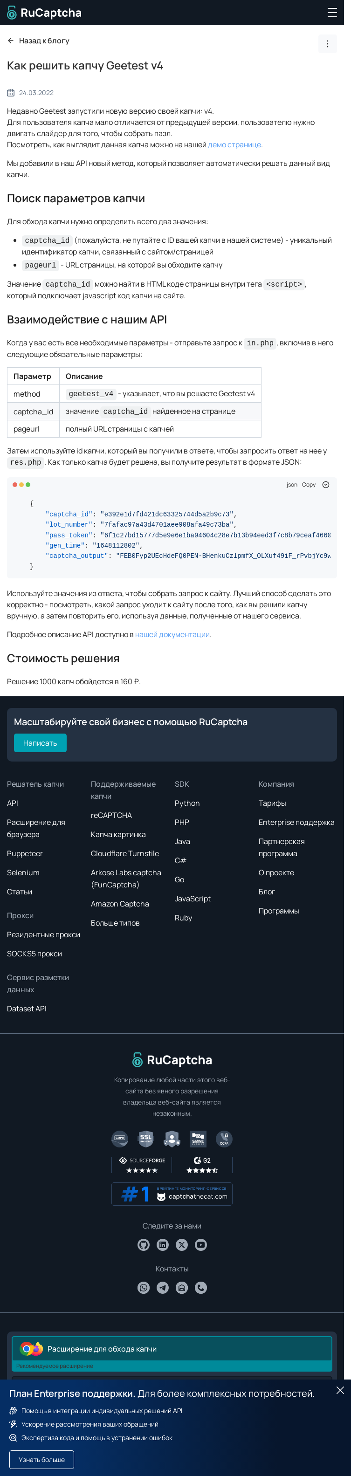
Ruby (183, 918)
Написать (40, 743)
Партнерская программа (282, 847)
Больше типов (115, 923)
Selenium (23, 872)
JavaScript (193, 898)
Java (182, 841)
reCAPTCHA (111, 815)
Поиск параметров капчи (76, 198)
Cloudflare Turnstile (125, 853)
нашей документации (172, 634)
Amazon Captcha (120, 904)
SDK (182, 784)
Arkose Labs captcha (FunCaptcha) (126, 878)
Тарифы (272, 803)
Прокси (20, 915)
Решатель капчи (35, 784)
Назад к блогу (38, 40)
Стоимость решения (63, 658)
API (12, 803)
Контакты (172, 1268)
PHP (182, 822)
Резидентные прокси (43, 934)
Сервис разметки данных (38, 983)
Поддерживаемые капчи (123, 790)
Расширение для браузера (36, 828)
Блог (267, 891)
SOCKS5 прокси (34, 953)
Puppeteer (25, 853)
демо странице (234, 144)
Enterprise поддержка (297, 822)
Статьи (19, 891)
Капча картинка (118, 834)
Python (187, 803)
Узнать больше (42, 1459)
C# (181, 860)
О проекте (276, 872)
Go (179, 879)
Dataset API (27, 1008)
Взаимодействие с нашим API (87, 319)
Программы (279, 911)
